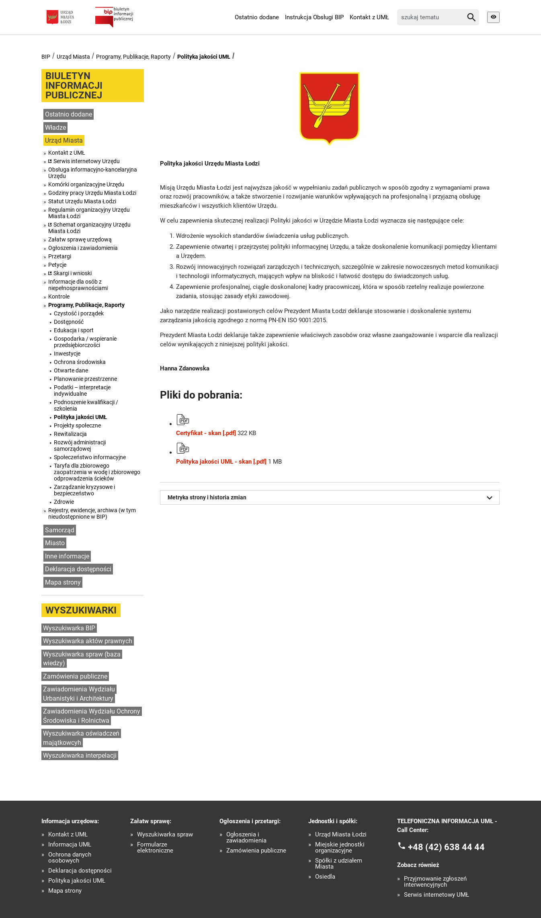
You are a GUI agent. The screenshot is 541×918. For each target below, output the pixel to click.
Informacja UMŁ (69, 845)
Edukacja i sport (74, 330)
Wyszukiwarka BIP (69, 628)
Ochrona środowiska (80, 362)
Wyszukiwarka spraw (165, 835)
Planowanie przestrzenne (85, 379)
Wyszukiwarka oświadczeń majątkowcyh (81, 738)
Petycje (57, 265)
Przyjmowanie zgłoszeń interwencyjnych (435, 882)
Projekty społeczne (77, 425)
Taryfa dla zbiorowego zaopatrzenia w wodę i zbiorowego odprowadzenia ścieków (97, 472)
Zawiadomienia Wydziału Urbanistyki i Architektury (79, 693)
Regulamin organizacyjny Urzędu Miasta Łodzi (89, 212)
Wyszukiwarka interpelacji (80, 755)
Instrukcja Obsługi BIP (314, 17)
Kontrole (59, 296)
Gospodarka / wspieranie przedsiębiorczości (85, 341)
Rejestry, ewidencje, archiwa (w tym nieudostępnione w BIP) (92, 513)
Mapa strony (63, 582)
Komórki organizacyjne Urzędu (86, 184)
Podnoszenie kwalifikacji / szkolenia (86, 405)
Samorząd (59, 530)
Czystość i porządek (79, 313)
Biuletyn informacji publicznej (73, 85)
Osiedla (325, 877)
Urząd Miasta (73, 56)
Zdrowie (64, 502)
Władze (55, 127)
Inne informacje (67, 556)
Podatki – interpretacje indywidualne (82, 390)
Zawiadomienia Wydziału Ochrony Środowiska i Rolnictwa (91, 715)
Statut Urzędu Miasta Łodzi (82, 201)
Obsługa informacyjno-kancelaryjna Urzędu (92, 172)
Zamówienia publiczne (75, 676)
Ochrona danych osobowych (69, 858)
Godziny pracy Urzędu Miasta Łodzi (92, 193)
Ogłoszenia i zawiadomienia (83, 248)
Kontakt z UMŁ (369, 17)
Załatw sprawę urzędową (80, 239)
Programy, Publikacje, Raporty (133, 56)
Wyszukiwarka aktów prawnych (87, 641)
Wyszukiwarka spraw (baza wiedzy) (82, 658)
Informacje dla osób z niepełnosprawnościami (78, 284)
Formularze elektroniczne (155, 848)
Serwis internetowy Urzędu (86, 161)
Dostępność (69, 322)
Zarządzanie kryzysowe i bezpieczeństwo (84, 490)
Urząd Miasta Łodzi (341, 835)
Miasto (55, 543)
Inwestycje (67, 353)
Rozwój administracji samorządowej (80, 445)
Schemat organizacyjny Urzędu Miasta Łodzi (89, 227)
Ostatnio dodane (257, 17)
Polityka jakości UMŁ (203, 56)
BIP (45, 56)
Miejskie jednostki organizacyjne (340, 848)
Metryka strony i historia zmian (332, 497)
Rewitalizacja (70, 434)
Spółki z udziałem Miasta (338, 864)
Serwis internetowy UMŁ (436, 895)
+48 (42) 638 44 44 (446, 847)
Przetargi (59, 256)
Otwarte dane (71, 370)
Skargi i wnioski (72, 273)
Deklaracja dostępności (78, 569)
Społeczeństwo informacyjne (90, 457)
